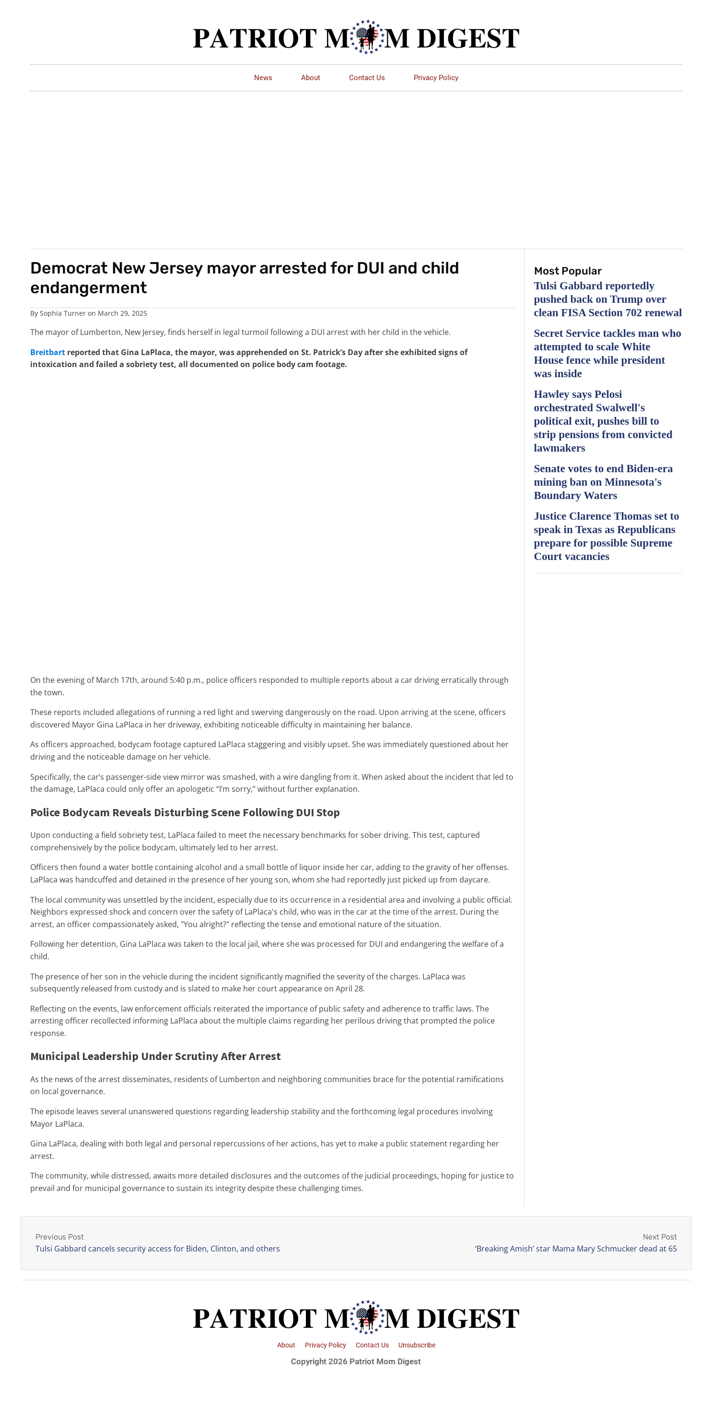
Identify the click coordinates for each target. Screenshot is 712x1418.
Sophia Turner (63, 313)
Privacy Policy (436, 77)
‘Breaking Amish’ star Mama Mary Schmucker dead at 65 (576, 1248)
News (263, 77)
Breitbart (47, 352)
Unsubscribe (416, 1345)
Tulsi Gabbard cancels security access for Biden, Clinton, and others (157, 1248)
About (310, 77)
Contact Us (367, 77)
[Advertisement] (356, 163)
